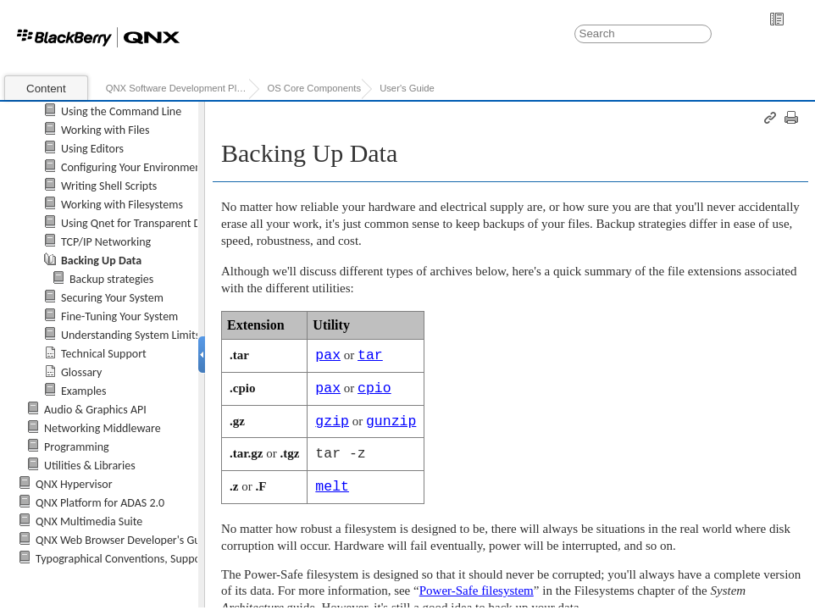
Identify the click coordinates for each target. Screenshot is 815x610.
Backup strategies (111, 279)
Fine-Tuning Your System (119, 316)
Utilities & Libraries (90, 465)
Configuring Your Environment (133, 167)
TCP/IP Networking (106, 242)
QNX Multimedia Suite (89, 521)
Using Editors (92, 148)
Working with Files (105, 130)
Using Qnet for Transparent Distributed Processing (181, 223)
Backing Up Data (101, 260)
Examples (84, 391)
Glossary (81, 372)
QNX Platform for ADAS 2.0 (100, 503)
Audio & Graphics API (95, 409)
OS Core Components (314, 88)
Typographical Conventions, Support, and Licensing (158, 559)
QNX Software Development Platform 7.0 (177, 88)
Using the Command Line (121, 111)
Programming (76, 447)
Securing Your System (112, 298)
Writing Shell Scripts (109, 186)
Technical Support (104, 354)
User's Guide (407, 88)
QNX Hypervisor (74, 484)
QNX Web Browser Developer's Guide (125, 540)
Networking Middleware (102, 428)
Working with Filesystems (122, 204)
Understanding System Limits (130, 335)
